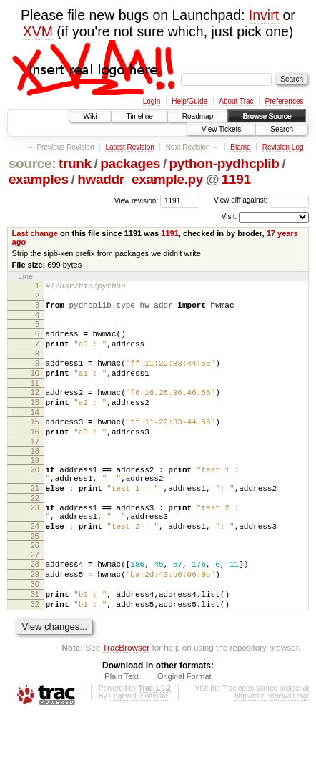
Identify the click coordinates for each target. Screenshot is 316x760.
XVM (38, 31)
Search (281, 129)
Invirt (264, 15)
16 (35, 451)
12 (35, 405)
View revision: (136, 200)
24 (35, 558)
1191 (236, 179)
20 (35, 491)
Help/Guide (189, 101)
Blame (240, 147)
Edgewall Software (138, 741)
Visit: (229, 216)
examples (39, 179)
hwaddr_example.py (140, 179)
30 (35, 622)
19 (35, 481)
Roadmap (197, 116)
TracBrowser (125, 692)
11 (35, 395)
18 (35, 472)
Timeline (139, 116)
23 (35, 535)
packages (130, 163)
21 (35, 514)
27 (35, 589)
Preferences (284, 101)
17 (35, 463)
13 (35, 417)
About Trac (236, 101)
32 (35, 647)
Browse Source (266, 116)
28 (35, 598)
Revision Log (283, 147)
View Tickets (221, 129)
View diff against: (261, 200)
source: (32, 163)
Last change (35, 233)
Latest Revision (129, 147)
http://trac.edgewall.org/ (271, 741)
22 (35, 526)
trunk (75, 163)
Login (151, 101)
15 (35, 438)
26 (35, 579)
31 (35, 634)
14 (35, 429)
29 (35, 610)
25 (35, 570)
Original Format (184, 721)
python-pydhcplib (224, 163)
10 (35, 383)
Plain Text (121, 721)
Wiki (90, 116)
